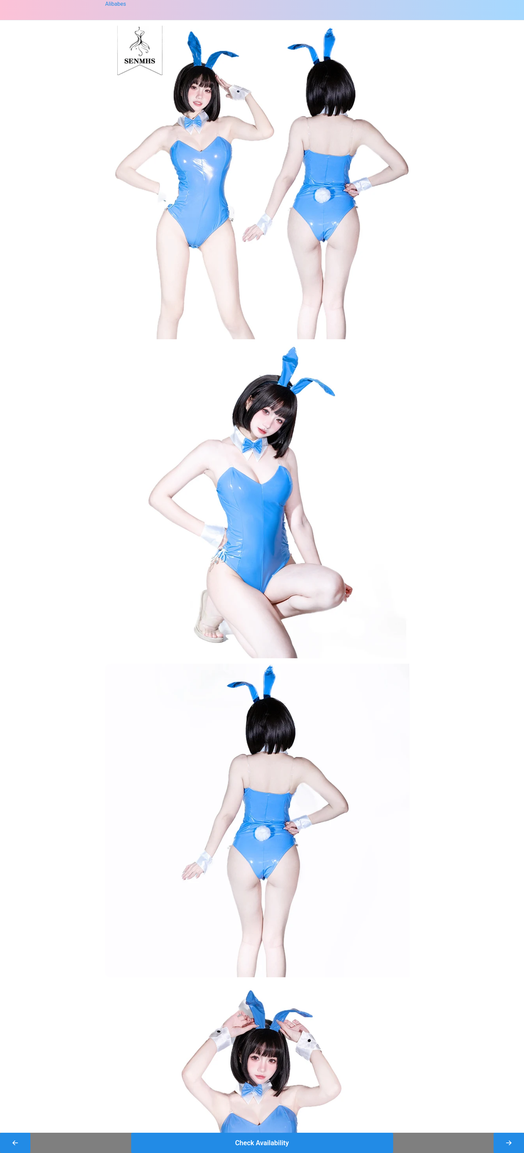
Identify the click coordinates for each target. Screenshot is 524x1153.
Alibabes (115, 4)
